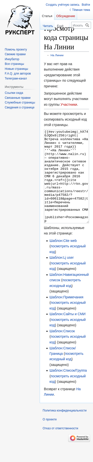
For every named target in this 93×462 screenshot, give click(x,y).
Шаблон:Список (62, 350)
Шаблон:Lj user (61, 276)
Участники (69, 104)
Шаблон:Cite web (63, 259)
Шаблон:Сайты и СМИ (67, 332)
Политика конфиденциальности (65, 429)
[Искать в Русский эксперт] (81, 25)
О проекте (50, 438)
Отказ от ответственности (60, 447)
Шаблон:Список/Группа (68, 389)
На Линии (57, 55)
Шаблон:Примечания (66, 316)
